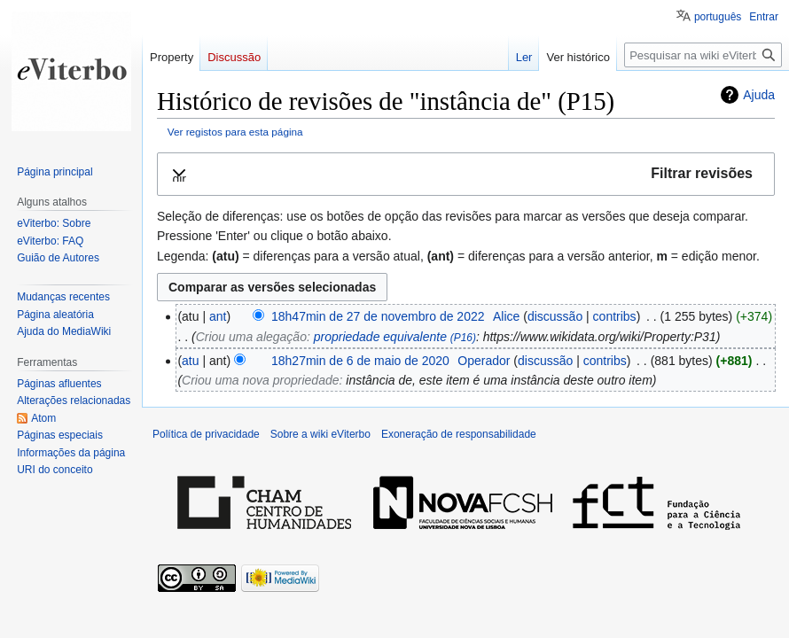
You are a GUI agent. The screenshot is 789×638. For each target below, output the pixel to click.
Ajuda (759, 95)
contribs (615, 316)
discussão (554, 316)
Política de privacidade (206, 434)
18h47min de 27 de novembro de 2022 (378, 316)
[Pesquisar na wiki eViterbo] (703, 55)
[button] (466, 174)
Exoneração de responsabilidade (458, 434)
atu (190, 361)
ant (217, 316)
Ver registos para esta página (235, 131)
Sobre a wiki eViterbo (320, 434)
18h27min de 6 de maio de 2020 (360, 361)
